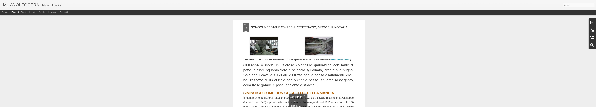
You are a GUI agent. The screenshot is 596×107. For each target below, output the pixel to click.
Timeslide (64, 12)
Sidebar (42, 12)
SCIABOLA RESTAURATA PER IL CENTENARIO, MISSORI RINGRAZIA (299, 27)
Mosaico (33, 12)
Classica (5, 12)
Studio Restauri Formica (340, 60)
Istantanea (53, 12)
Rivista (24, 12)
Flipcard (15, 12)
